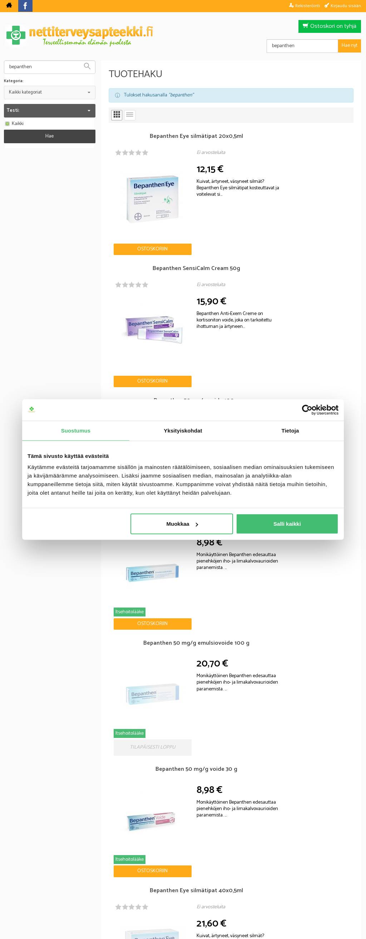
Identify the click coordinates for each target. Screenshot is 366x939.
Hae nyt (349, 45)
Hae (49, 136)
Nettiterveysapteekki (103, 884)
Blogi (145, 884)
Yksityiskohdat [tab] (183, 430)
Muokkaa (182, 524)
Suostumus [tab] (76, 430)
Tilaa (224, 827)
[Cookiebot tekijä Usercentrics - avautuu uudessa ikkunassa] (307, 409)
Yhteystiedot (272, 884)
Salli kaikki (287, 524)
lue (221, 837)
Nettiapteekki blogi (41, 617)
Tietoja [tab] (290, 430)
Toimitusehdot (229, 884)
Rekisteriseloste (181, 884)
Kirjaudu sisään (346, 6)
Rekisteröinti (307, 6)
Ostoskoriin (130, 214)
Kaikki (14, 124)
